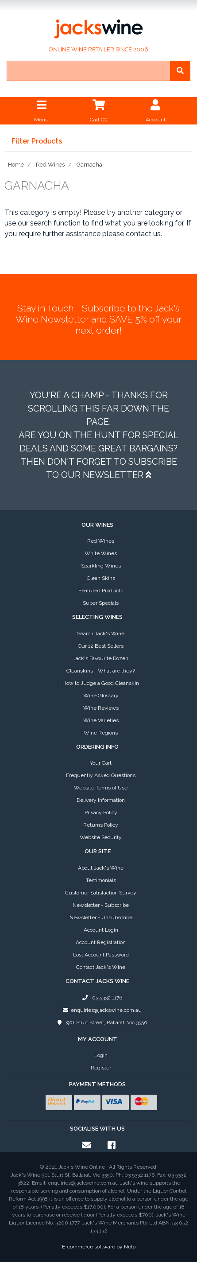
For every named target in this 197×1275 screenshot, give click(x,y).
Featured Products (100, 590)
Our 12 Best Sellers (101, 646)
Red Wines (100, 541)
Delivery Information (101, 800)
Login (101, 1055)
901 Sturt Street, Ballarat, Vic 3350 (100, 1022)
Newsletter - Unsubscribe (101, 917)
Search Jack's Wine (100, 633)
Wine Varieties (101, 720)
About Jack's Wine (101, 868)
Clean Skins (101, 578)
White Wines (101, 553)
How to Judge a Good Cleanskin (100, 683)
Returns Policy (100, 825)
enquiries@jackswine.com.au (101, 1010)
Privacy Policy (101, 812)
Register (101, 1068)
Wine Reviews (101, 708)
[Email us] (86, 1145)
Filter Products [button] (37, 141)
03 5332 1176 (101, 998)
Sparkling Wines (101, 566)
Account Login (101, 930)
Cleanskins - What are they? (100, 671)
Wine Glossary (101, 695)
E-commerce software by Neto (98, 1247)
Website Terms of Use (100, 788)
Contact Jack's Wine (100, 967)
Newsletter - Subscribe (101, 905)
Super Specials (101, 603)
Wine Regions (101, 733)
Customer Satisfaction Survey (100, 893)
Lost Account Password (101, 955)
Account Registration (101, 942)
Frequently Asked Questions (100, 775)
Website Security (101, 837)
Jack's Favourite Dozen (100, 658)
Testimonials (101, 880)
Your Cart (101, 763)
